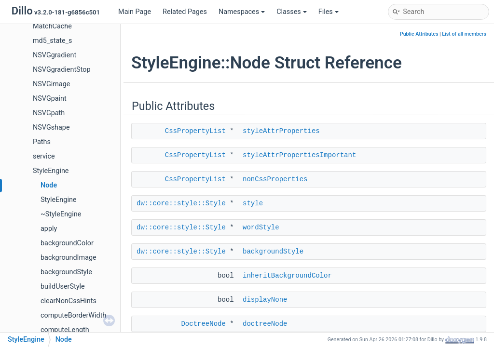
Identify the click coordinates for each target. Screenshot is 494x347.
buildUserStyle (63, 286)
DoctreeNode (203, 324)
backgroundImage (68, 258)
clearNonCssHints (68, 301)
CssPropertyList (195, 131)
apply (49, 229)
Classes (291, 12)
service (44, 156)
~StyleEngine (61, 214)
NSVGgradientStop (62, 70)
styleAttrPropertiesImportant (299, 155)
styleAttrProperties (281, 131)
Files (328, 12)
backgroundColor (67, 243)
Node (49, 185)
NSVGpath (49, 113)
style (253, 203)
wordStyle (261, 227)
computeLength (65, 330)
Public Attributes (419, 34)
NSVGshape (51, 127)
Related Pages (185, 12)
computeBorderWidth (73, 315)
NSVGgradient (54, 55)
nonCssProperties (275, 179)
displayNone (265, 300)
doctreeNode (265, 324)
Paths (42, 142)
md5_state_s (52, 41)
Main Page (134, 12)
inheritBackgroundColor (287, 276)
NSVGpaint (50, 98)
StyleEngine (51, 171)
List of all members (464, 34)
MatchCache (52, 26)
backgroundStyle (66, 272)
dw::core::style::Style (181, 203)
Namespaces (242, 12)
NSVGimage (51, 84)
